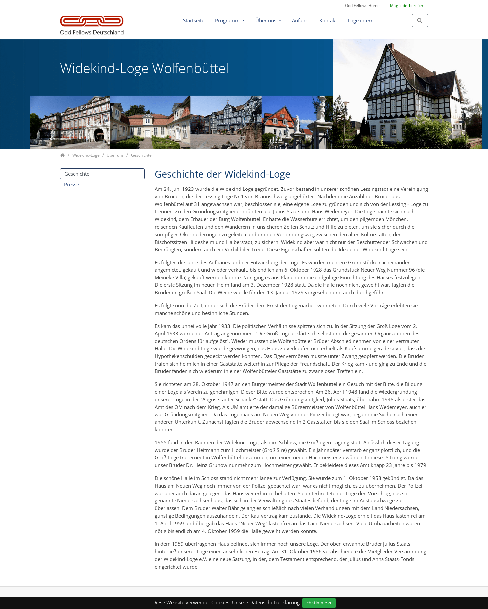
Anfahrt (300, 20)
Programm (228, 20)
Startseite (193, 20)
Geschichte (76, 173)
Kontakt (328, 20)
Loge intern (361, 20)
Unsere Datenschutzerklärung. (266, 602)
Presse (71, 184)
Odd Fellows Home (362, 5)
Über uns (266, 20)
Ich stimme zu (319, 603)
